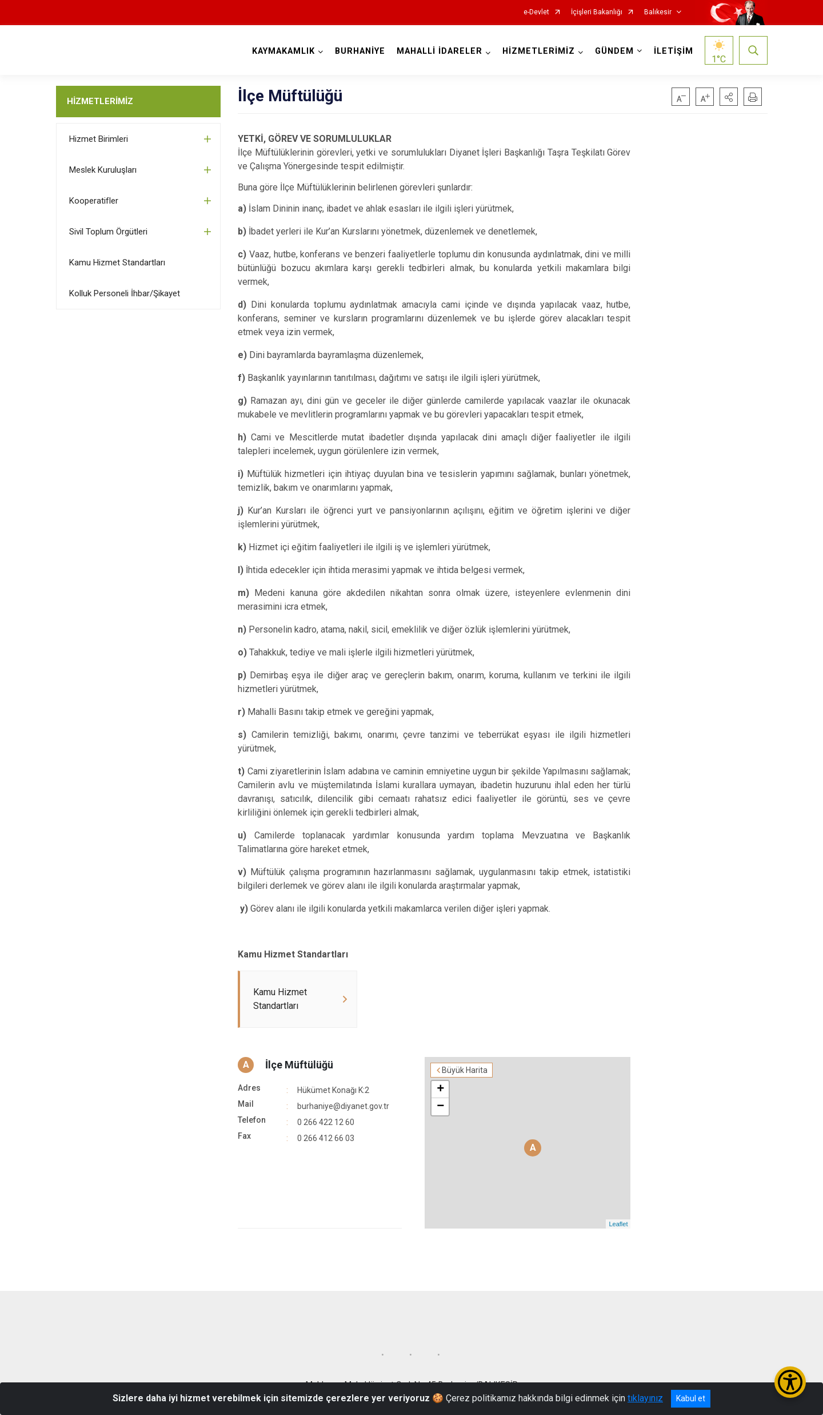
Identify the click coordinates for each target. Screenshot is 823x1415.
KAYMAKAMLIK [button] (283, 51)
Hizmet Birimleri (98, 139)
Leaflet (618, 1224)
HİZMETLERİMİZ (100, 101)
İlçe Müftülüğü (299, 1065)
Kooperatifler (93, 201)
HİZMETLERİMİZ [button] (538, 51)
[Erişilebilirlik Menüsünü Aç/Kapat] (790, 1382)
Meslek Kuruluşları (103, 170)
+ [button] (440, 1089)
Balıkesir (658, 12)
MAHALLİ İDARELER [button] (439, 51)
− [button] (440, 1106)
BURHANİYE (360, 51)
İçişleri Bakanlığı (596, 12)
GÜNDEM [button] (614, 51)
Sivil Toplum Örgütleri (108, 231)
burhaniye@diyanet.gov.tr (343, 1106)
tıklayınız (645, 1398)
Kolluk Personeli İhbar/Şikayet (124, 293)
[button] (729, 97)
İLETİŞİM (673, 51)
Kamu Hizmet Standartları (117, 262)
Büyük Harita (465, 1070)
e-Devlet (536, 12)
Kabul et (690, 1398)
